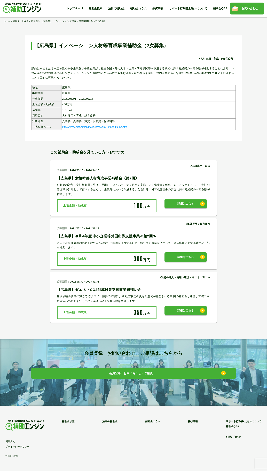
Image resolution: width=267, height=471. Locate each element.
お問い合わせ (250, 8)
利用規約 (10, 441)
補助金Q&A (220, 8)
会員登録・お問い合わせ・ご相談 (131, 374)
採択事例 (157, 8)
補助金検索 (95, 8)
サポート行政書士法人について (188, 8)
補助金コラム (138, 8)
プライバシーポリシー (17, 446)
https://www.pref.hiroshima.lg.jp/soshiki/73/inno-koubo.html (99, 126)
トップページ (75, 8)
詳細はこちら (185, 205)
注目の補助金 (116, 8)
